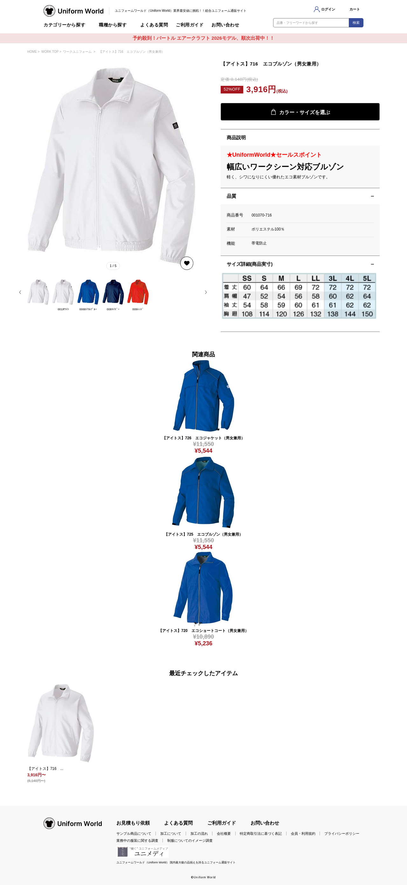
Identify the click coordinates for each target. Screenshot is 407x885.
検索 (356, 22)
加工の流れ (199, 833)
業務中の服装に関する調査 (137, 840)
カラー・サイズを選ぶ (300, 112)
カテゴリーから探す (64, 25)
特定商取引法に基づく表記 (261, 833)
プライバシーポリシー (341, 833)
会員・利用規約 (303, 833)
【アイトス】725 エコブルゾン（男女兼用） (203, 534)
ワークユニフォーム (77, 51)
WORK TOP (50, 51)
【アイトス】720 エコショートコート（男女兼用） (203, 630)
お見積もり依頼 (133, 823)
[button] (20, 292)
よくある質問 (154, 25)
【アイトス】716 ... (45, 768)
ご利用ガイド (190, 25)
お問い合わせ (225, 25)
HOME (32, 51)
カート (354, 9)
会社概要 (224, 833)
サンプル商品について (133, 833)
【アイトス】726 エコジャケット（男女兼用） (203, 438)
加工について (170, 833)
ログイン (328, 9)
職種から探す (113, 25)
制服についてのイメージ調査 (190, 840)
